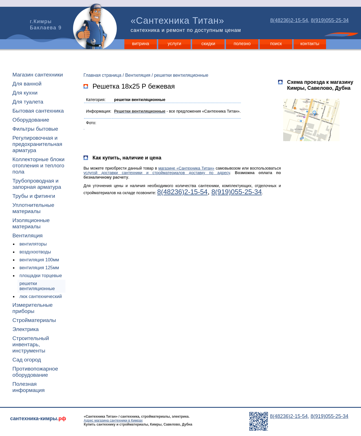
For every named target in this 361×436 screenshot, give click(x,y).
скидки (208, 43)
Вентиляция (27, 235)
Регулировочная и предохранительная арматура (37, 144)
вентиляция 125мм (39, 267)
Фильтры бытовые (35, 129)
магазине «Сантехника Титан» (186, 168)
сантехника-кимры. (38, 418)
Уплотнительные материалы (33, 208)
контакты (309, 43)
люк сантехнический (40, 296)
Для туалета (27, 102)
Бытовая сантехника (38, 111)
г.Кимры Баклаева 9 (46, 24)
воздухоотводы (35, 251)
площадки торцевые (40, 275)
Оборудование (30, 120)
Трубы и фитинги (33, 196)
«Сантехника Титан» (187, 24)
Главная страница (102, 75)
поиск (276, 43)
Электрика (25, 329)
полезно (242, 43)
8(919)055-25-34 (330, 20)
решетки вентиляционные (37, 286)
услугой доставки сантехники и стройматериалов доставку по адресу (156, 172)
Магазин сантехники (37, 75)
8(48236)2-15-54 (289, 20)
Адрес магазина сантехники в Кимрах (113, 420)
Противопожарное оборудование (35, 372)
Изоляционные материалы (31, 223)
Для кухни (25, 93)
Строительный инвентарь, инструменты (30, 344)
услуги (174, 43)
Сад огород (26, 360)
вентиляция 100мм (39, 259)
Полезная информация (28, 387)
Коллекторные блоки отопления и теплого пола (38, 165)
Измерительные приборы (32, 308)
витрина (140, 43)
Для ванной (26, 84)
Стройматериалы (34, 320)
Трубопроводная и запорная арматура (36, 184)
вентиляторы (33, 244)
